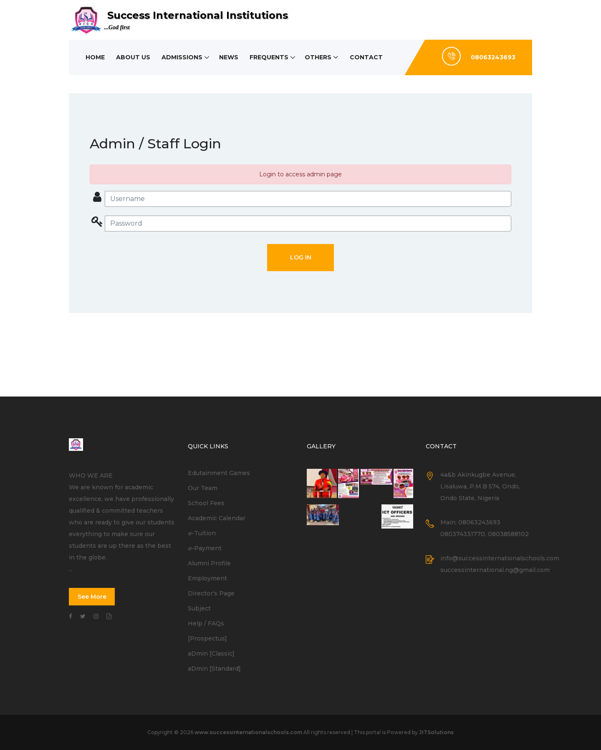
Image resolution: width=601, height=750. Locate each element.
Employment (207, 578)
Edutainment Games (219, 473)
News (229, 57)
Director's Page (211, 593)
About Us (133, 57)
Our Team (202, 488)
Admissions (182, 57)
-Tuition (202, 533)
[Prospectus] (207, 638)
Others (319, 57)
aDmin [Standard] (214, 668)
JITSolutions (436, 732)
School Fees (206, 503)
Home (95, 57)
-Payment (205, 548)
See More (92, 596)
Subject (199, 608)
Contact (367, 57)
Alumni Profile (209, 563)
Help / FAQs (206, 623)
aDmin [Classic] (211, 653)
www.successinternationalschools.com (248, 732)
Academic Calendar (216, 518)
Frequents (270, 57)
